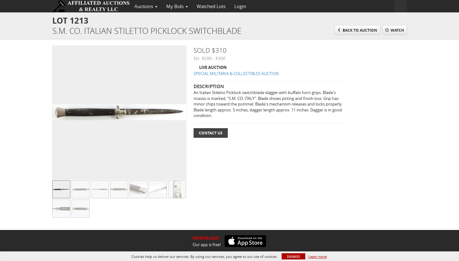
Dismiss (293, 256)
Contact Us (210, 133)
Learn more (317, 256)
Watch (397, 30)
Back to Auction (360, 30)
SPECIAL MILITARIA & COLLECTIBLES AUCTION (236, 73)
